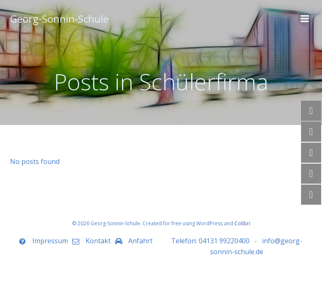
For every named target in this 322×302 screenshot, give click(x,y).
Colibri (242, 223)
